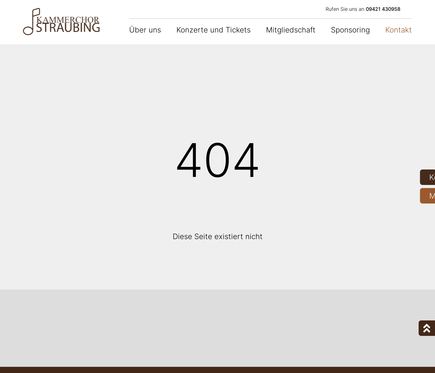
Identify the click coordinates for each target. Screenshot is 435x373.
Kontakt (398, 29)
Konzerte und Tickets (213, 29)
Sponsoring (350, 29)
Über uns (145, 29)
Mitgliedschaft (290, 29)
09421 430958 (383, 9)
